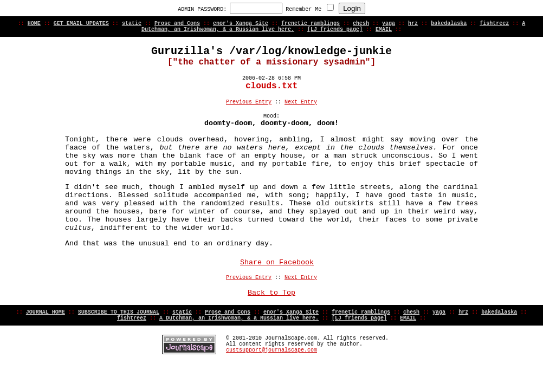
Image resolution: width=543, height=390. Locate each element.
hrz (413, 24)
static (131, 24)
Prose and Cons (177, 24)
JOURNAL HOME (45, 312)
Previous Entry (249, 102)
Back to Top (271, 293)
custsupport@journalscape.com (271, 350)
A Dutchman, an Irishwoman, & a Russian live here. (239, 318)
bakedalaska (449, 24)
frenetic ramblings (310, 24)
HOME (34, 24)
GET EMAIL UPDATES (81, 24)
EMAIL (384, 29)
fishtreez (494, 24)
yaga (388, 24)
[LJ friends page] (335, 29)
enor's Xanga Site (240, 24)
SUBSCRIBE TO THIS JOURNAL (118, 312)
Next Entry (301, 102)
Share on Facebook (277, 262)
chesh (361, 24)
